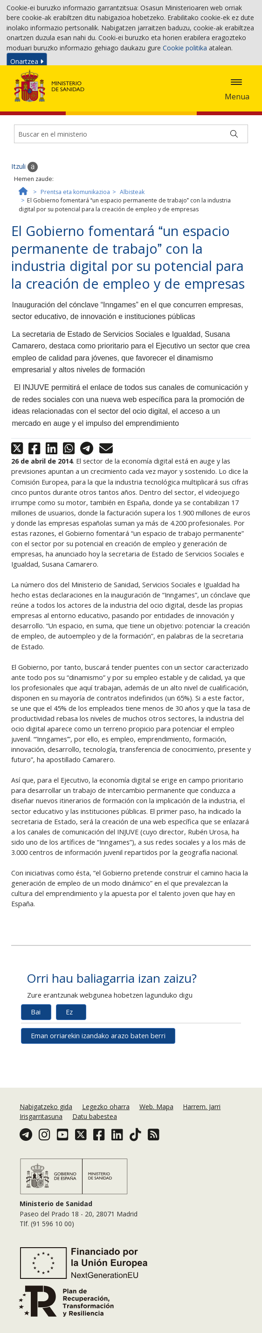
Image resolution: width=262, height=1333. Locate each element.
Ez (69, 1061)
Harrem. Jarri (202, 1143)
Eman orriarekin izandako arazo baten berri (98, 1085)
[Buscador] (131, 183)
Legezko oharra (106, 1143)
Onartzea (26, 63)
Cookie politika (185, 49)
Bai (36, 1061)
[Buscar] (234, 183)
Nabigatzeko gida (46, 1143)
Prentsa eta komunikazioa (75, 242)
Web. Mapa (156, 1143)
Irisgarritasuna (41, 1153)
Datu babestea (94, 1153)
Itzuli (24, 217)
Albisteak (132, 242)
